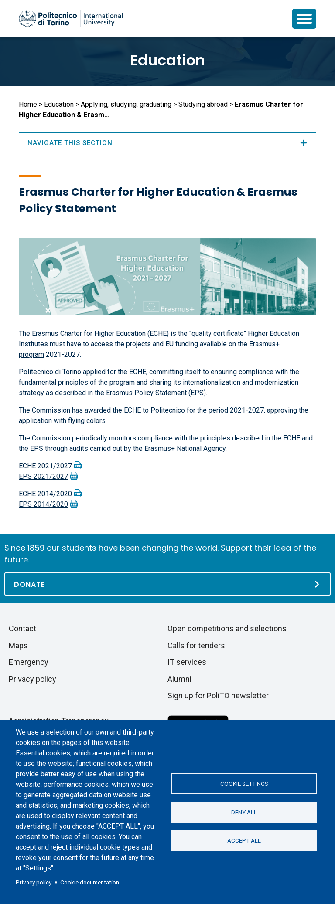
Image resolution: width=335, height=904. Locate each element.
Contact (22, 628)
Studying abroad (203, 104)
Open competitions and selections (227, 628)
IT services (187, 662)
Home (28, 104)
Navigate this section (167, 143)
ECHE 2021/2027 (45, 466)
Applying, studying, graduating (126, 104)
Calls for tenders (196, 645)
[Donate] (167, 584)
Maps (18, 645)
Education (167, 60)
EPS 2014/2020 (43, 504)
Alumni (179, 679)
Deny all (244, 812)
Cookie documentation (89, 882)
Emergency (28, 662)
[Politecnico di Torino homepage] (71, 18)
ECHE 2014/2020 (45, 494)
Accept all (244, 840)
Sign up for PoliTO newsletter (218, 695)
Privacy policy (33, 882)
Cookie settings (244, 783)
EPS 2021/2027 (43, 476)
